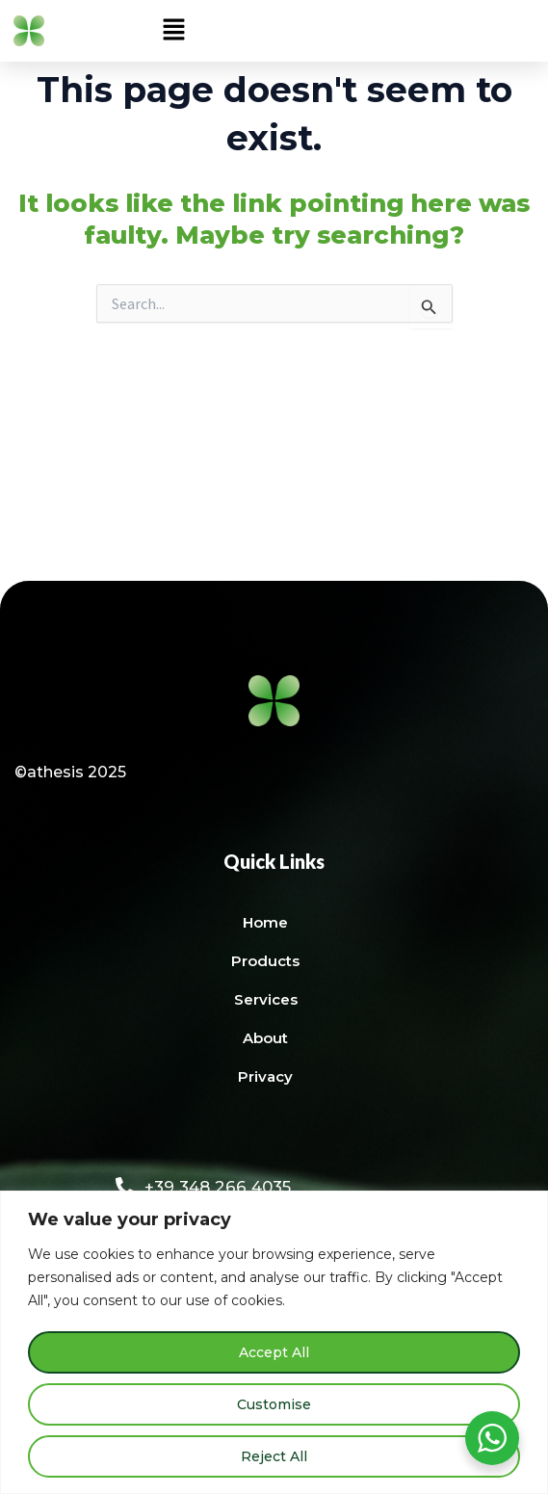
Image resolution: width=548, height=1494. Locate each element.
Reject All (274, 1456)
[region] (274, 1342)
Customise (274, 1404)
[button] (173, 31)
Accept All (274, 1352)
